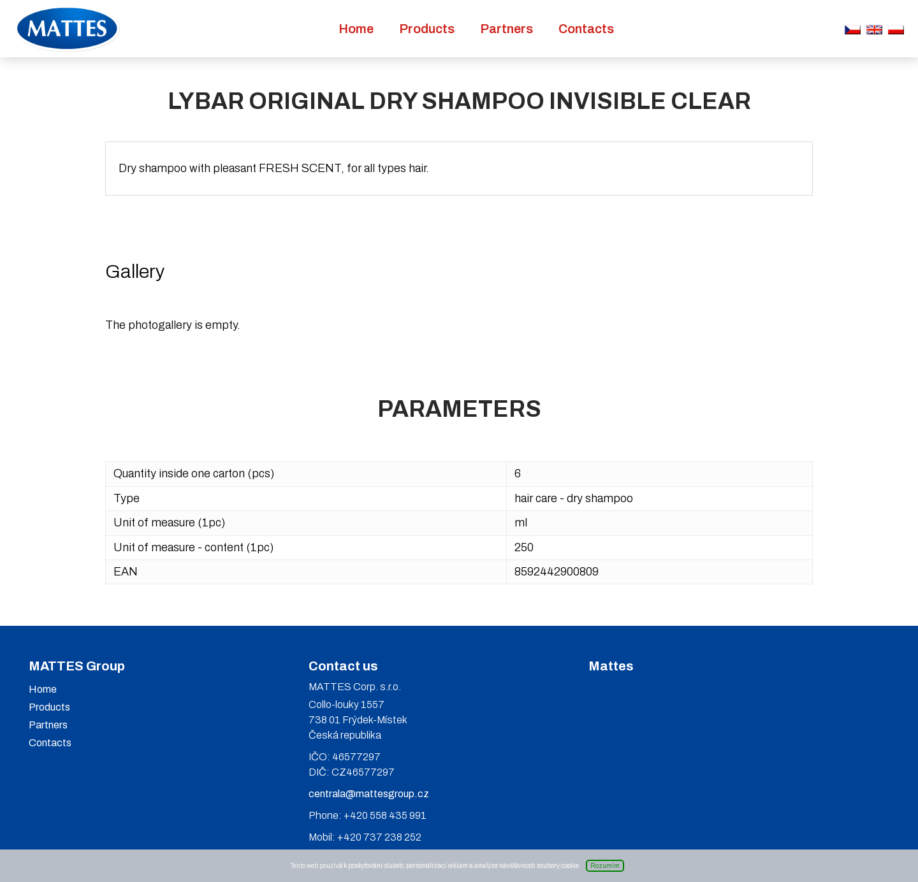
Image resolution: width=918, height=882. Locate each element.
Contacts (586, 29)
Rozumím (605, 865)
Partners (506, 29)
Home (356, 29)
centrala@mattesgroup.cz (369, 793)
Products (427, 29)
